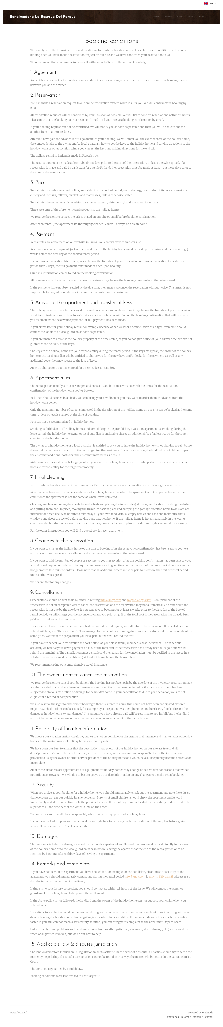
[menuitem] (158, 17)
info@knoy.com (110, 600)
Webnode (207, 1012)
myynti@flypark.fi (139, 600)
